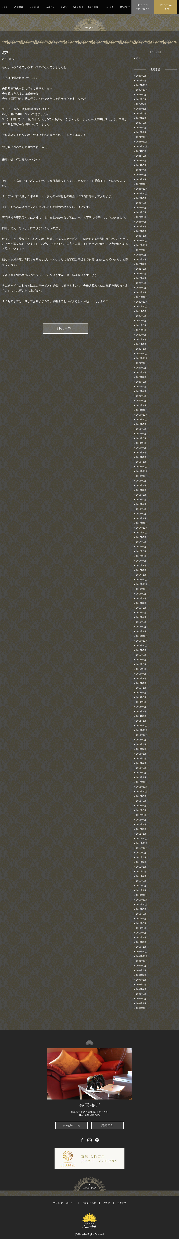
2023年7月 (141, 208)
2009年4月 (141, 989)
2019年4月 (141, 448)
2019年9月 (141, 424)
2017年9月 (141, 537)
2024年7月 (141, 161)
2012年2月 (141, 829)
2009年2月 (141, 999)
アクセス (121, 1203)
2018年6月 (141, 495)
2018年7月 (141, 490)
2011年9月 (141, 853)
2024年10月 (141, 146)
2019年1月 (141, 462)
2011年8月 (141, 857)
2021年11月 (141, 302)
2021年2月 (141, 344)
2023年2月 (141, 231)
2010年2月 (141, 942)
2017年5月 (141, 556)
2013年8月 (141, 744)
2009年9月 (141, 966)
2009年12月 (141, 952)
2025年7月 (141, 104)
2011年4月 (141, 876)
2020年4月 (141, 391)
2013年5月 (141, 759)
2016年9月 (141, 594)
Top (6, 7)
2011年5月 (141, 872)
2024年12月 (141, 137)
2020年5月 (141, 387)
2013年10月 (141, 735)
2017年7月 (141, 547)
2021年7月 (141, 321)
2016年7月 (141, 603)
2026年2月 (141, 81)
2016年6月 (141, 608)
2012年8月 (141, 801)
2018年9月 (141, 481)
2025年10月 (141, 90)
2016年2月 (141, 627)
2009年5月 (141, 985)
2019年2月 (141, 457)
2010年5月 (141, 928)
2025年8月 (141, 99)
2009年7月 (141, 975)
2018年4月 (141, 504)
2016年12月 (141, 580)
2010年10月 (141, 904)
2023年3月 (141, 226)
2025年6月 (141, 109)
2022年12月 (141, 241)
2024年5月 (141, 165)
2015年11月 (141, 641)
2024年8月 (141, 156)
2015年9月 (141, 650)
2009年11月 (141, 956)
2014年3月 (141, 711)
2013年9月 (141, 740)
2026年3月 (141, 76)
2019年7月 (141, 434)
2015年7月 (141, 660)
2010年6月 (141, 923)
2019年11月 (141, 415)
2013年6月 (141, 754)
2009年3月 (141, 994)
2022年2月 (141, 288)
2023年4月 (141, 222)
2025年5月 (141, 113)
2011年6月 (141, 867)
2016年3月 (141, 622)
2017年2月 (141, 570)
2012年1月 (141, 834)
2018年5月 (141, 500)
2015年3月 (141, 678)
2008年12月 (141, 1008)
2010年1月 (141, 947)
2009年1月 (141, 1003)
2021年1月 (141, 349)
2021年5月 (141, 330)
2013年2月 (141, 773)
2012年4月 (141, 820)
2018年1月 (141, 518)
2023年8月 (141, 203)
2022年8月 (141, 259)
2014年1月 (141, 721)
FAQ (64, 7)
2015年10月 (141, 646)
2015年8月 (141, 655)
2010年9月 (141, 909)
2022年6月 (141, 269)
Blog (109, 7)
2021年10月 (141, 307)
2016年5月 (141, 613)
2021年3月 (141, 339)
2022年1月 (141, 292)
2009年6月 (141, 980)
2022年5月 (141, 274)
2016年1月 (141, 631)
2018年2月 (141, 514)
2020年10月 (141, 363)
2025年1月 (141, 132)
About (18, 7)
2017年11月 (141, 528)
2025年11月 (141, 85)
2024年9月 (141, 151)
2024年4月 (141, 170)
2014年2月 (141, 716)
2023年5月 (141, 217)
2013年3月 (141, 768)
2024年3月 (141, 175)
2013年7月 (141, 749)
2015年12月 (141, 636)
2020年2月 (141, 401)
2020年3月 (141, 396)
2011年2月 (141, 886)
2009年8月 (141, 970)
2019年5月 (141, 443)
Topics (34, 7)
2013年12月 (141, 726)
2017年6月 (141, 551)
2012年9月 (141, 796)
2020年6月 (141, 382)
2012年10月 (141, 791)
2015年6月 (141, 664)
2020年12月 (141, 354)
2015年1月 (141, 688)
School (93, 7)
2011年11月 (141, 843)
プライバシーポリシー (64, 1203)
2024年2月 (141, 179)
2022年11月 (141, 245)
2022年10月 (141, 250)
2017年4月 (141, 561)
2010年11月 (141, 900)
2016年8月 (141, 598)
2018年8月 (141, 485)
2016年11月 (141, 584)
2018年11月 (141, 471)
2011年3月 (141, 881)
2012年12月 (141, 782)
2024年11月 (141, 142)
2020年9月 (141, 368)
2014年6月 (141, 697)
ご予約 (106, 1203)
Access (78, 7)
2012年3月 (141, 824)
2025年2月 (141, 128)
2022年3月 (141, 283)
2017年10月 (141, 533)
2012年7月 (141, 806)
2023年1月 (141, 236)
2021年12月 (141, 297)
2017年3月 (141, 565)
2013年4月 (141, 763)
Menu (50, 7)
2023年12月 (141, 184)
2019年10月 (141, 420)
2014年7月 (141, 693)
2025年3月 (141, 123)
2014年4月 (141, 707)
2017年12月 (141, 523)
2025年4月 (141, 118)
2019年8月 (141, 429)
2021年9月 (141, 311)
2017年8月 (141, 542)
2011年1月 (141, 890)
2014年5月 (141, 702)
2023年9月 (141, 198)
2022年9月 (141, 255)
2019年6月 (141, 438)
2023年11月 (141, 189)
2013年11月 (141, 730)
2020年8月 (141, 372)
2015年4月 (141, 674)
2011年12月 (141, 839)
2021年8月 (141, 316)
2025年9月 (141, 95)
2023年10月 (141, 194)
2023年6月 (141, 212)
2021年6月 (141, 325)
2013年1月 (141, 777)
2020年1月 (141, 405)
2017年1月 (141, 575)
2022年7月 (141, 264)
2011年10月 (141, 848)
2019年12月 (141, 410)
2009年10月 (141, 961)
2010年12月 (141, 895)
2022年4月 (141, 278)
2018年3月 (141, 509)
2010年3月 (141, 937)
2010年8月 (141, 914)
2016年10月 (141, 589)
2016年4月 (141, 617)
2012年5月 (141, 815)
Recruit (124, 7)
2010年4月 (141, 933)
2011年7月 (141, 862)
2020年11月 (141, 358)
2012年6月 (141, 810)
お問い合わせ (89, 1203)
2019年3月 (141, 452)
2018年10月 (141, 476)
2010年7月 (141, 919)
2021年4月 (141, 335)
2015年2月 (141, 683)
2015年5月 (141, 669)
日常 (138, 58)
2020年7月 (141, 377)
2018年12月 (141, 467)
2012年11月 (141, 787)
